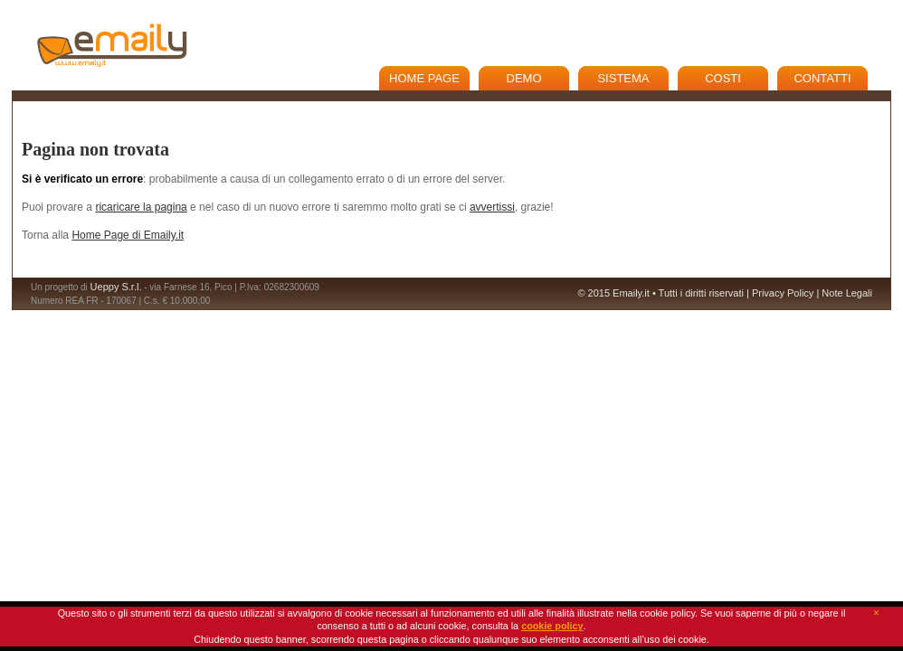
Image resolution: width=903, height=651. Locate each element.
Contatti (822, 78)
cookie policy (552, 625)
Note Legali (847, 293)
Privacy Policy (782, 293)
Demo (524, 78)
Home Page (424, 78)
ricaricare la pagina (140, 207)
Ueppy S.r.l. (116, 286)
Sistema (623, 78)
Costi (723, 78)
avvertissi (492, 207)
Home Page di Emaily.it (127, 235)
